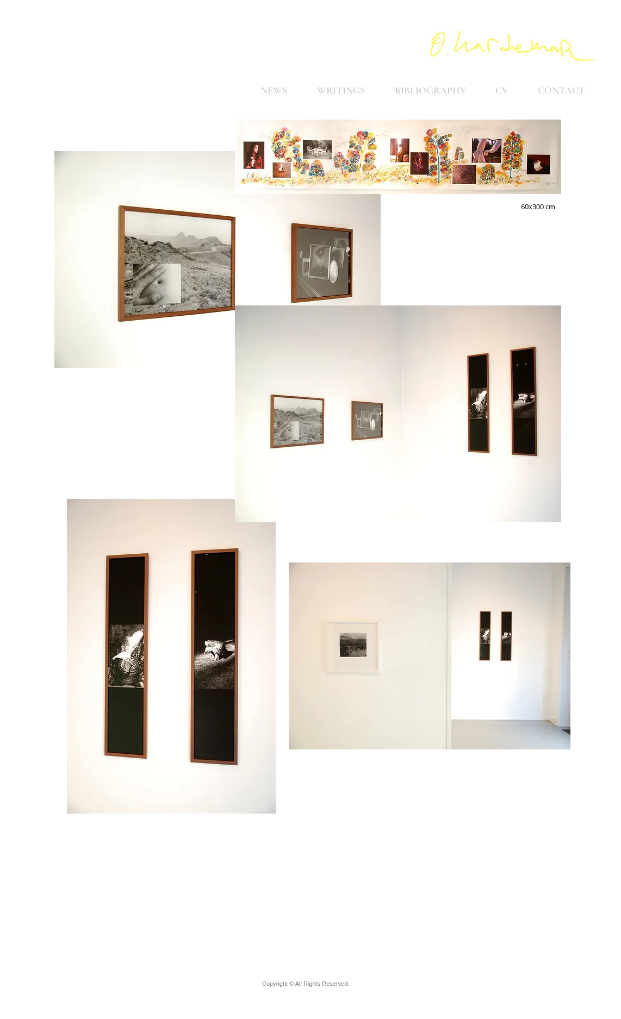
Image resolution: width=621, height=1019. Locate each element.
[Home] (512, 46)
